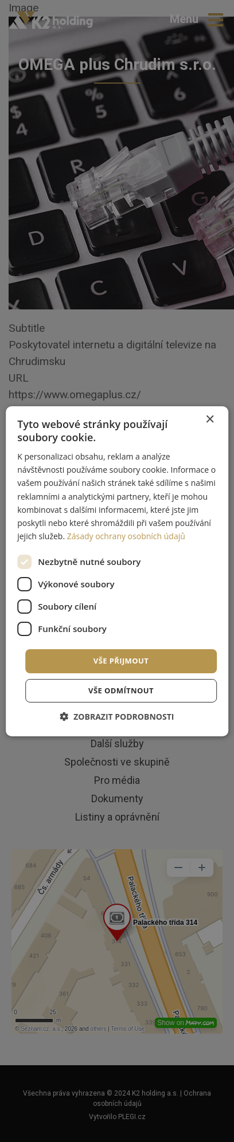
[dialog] (117, 571)
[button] (117, 716)
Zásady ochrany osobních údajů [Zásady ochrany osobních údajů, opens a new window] (126, 536)
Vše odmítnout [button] (121, 690)
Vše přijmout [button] (121, 661)
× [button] (209, 419)
